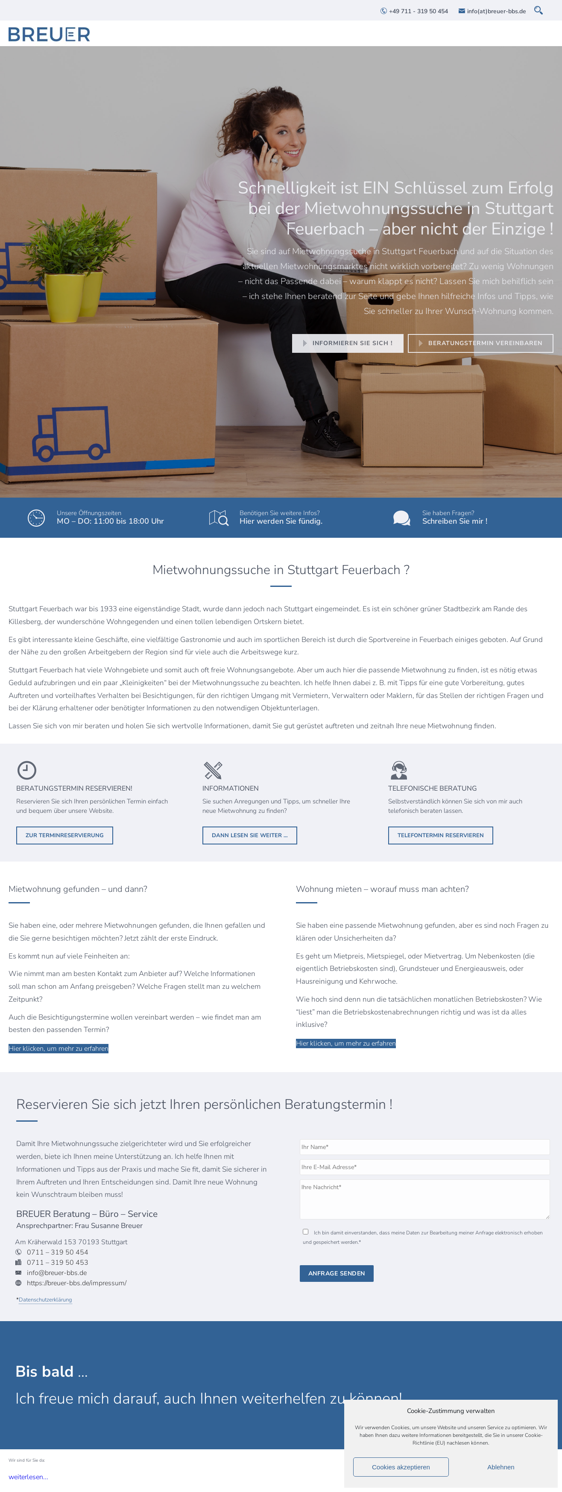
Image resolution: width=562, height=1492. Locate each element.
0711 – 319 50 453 (57, 1262)
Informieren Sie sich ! (346, 343)
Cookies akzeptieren (401, 1467)
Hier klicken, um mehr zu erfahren (58, 1048)
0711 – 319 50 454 (57, 1252)
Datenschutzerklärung (45, 1300)
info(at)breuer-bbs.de (492, 11)
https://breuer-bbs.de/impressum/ (76, 1283)
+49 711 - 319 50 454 (414, 11)
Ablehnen (500, 1467)
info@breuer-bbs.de (57, 1273)
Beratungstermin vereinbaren (479, 343)
